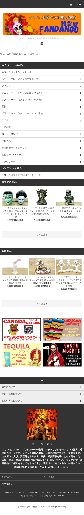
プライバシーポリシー (28, 496)
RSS (56, 496)
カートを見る (49, 477)
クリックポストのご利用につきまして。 (22, 175)
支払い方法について (19, 492)
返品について (52, 492)
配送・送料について (37, 492)
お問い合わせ (7, 484)
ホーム (7, 492)
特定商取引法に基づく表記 (69, 492)
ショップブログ (46, 496)
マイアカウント (8, 477)
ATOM (61, 496)
